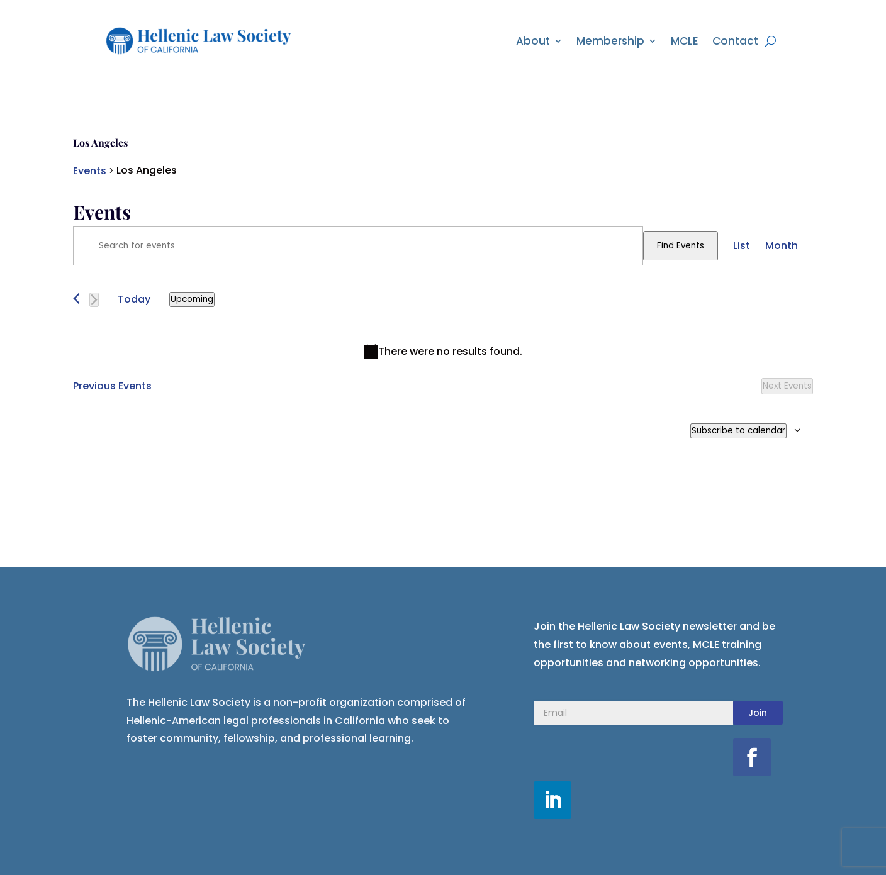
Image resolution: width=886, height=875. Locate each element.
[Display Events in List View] (741, 246)
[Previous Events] (76, 298)
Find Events (680, 246)
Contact (735, 40)
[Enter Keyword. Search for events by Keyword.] (358, 245)
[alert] (443, 352)
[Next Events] (94, 300)
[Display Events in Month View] (781, 246)
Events (89, 171)
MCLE (684, 40)
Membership (610, 40)
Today (134, 299)
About (533, 40)
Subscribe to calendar (738, 431)
